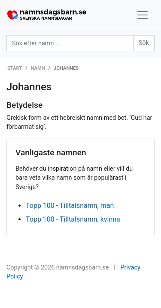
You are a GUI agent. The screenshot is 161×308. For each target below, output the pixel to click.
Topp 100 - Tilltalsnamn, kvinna (73, 219)
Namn (38, 68)
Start (14, 68)
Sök (144, 43)
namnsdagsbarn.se (82, 267)
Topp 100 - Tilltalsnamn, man (70, 205)
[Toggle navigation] (142, 15)
